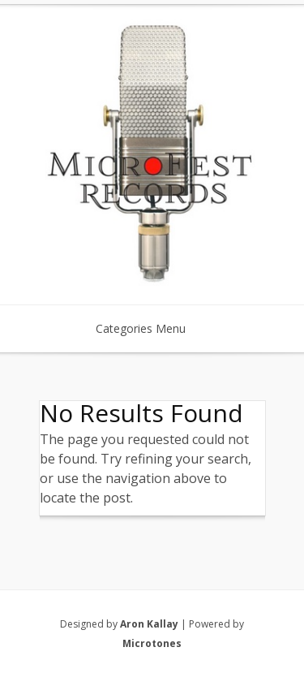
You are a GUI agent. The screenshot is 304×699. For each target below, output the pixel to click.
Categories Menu (151, 328)
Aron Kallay (149, 624)
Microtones (152, 643)
